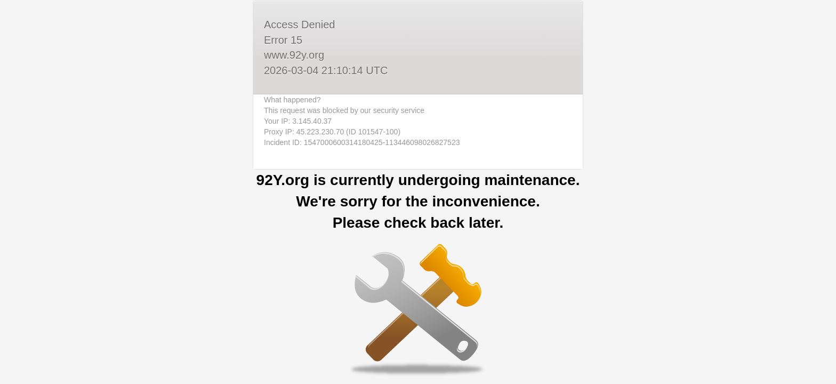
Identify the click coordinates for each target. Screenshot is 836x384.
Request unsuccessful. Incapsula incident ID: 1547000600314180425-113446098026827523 (418, 192)
